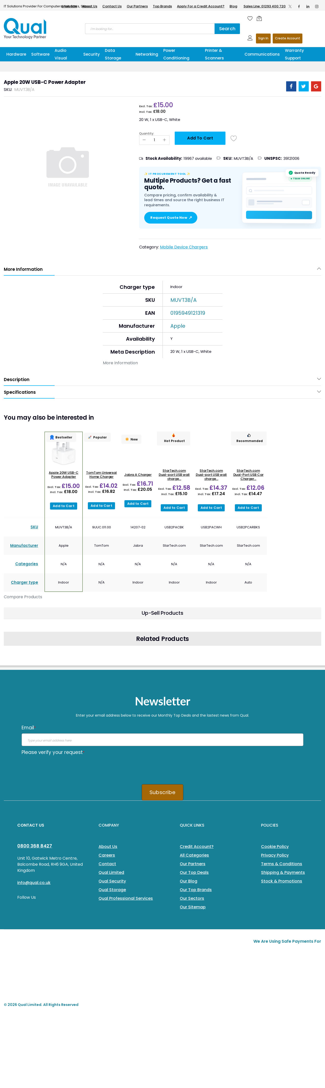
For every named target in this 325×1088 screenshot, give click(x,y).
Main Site (69, 6)
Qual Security (112, 881)
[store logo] (25, 28)
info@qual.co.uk (34, 883)
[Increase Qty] (164, 140)
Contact (107, 864)
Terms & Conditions (281, 864)
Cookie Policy (275, 846)
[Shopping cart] (260, 18)
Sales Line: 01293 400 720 (264, 6)
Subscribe (162, 792)
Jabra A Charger (138, 474)
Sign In (263, 38)
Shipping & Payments (283, 872)
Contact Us (112, 6)
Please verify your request (53, 752)
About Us (89, 6)
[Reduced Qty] (144, 140)
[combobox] (150, 28)
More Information (23, 269)
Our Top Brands (196, 890)
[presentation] (60, 768)
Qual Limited (111, 872)
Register (287, 38)
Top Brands (162, 6)
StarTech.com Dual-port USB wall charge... (174, 474)
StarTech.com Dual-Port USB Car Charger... (248, 474)
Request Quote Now (171, 218)
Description (16, 379)
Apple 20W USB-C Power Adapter (63, 474)
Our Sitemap (193, 907)
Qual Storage (112, 890)
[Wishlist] (250, 18)
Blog (233, 6)
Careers (107, 855)
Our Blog (188, 881)
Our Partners (137, 6)
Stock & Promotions (281, 881)
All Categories (194, 855)
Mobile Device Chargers (184, 247)
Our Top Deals (194, 872)
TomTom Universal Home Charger (101, 474)
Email (29, 727)
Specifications (20, 392)
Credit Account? (197, 846)
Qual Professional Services (126, 898)
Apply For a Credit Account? (200, 6)
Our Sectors (192, 898)
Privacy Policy (275, 855)
